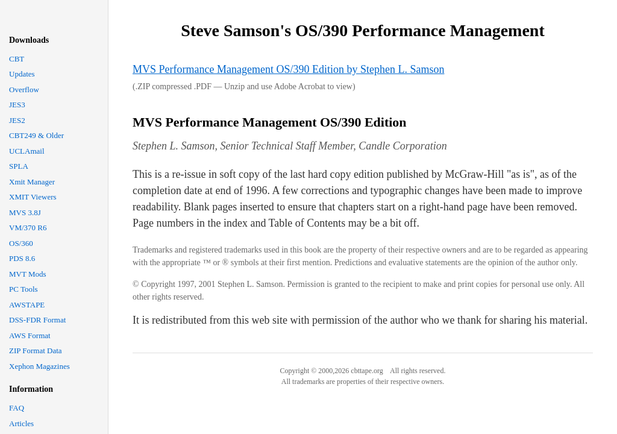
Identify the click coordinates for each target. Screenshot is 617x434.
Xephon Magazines (39, 366)
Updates (22, 73)
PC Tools (23, 289)
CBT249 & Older (36, 135)
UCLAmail (27, 151)
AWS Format (30, 335)
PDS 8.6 (22, 258)
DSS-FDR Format (37, 319)
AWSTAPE (27, 304)
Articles (21, 423)
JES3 (17, 104)
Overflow (24, 89)
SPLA (18, 166)
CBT (16, 58)
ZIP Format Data (35, 350)
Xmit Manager (32, 181)
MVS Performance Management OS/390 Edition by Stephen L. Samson (288, 69)
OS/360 (21, 243)
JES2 (17, 120)
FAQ (16, 407)
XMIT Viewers (33, 196)
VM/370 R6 (27, 227)
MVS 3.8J (25, 212)
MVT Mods (27, 273)
